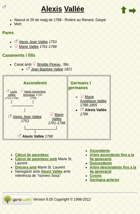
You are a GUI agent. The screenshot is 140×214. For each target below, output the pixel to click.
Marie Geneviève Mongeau (34, 93)
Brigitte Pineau (49, 64)
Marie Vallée (29, 47)
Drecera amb (26, 167)
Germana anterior (105, 180)
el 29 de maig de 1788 (44, 20)
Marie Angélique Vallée (93, 99)
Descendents (101, 163)
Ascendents (100, 151)
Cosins (96, 176)
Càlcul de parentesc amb (36, 159)
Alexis (51, 9)
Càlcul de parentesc (32, 155)
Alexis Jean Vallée (33, 42)
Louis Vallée (12, 93)
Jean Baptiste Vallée (47, 69)
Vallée (74, 9)
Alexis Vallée (52, 171)
